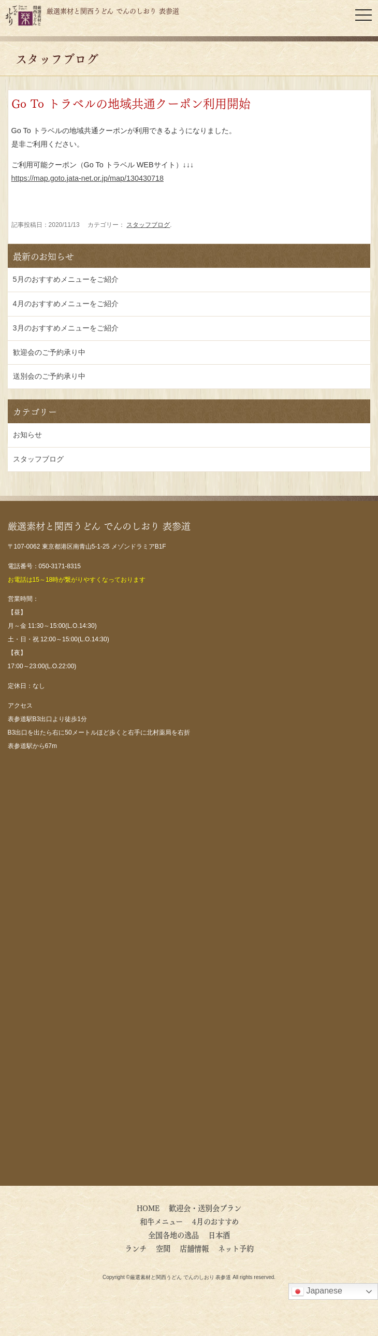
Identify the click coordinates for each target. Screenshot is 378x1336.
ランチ (136, 1248)
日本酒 (219, 1234)
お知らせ (27, 434)
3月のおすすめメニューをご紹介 (66, 328)
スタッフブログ (148, 224)
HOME (148, 1207)
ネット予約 (236, 1248)
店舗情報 (194, 1248)
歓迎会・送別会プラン (205, 1207)
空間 (163, 1248)
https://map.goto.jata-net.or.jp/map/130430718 (87, 178)
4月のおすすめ (219, 1221)
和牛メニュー (161, 1221)
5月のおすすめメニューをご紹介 (66, 279)
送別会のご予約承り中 (49, 376)
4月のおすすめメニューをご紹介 (66, 303)
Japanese (317, 1291)
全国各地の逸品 (173, 1234)
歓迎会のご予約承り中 (49, 352)
